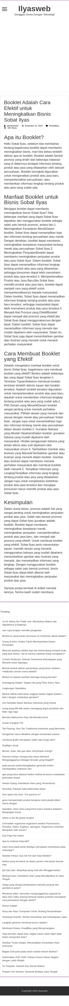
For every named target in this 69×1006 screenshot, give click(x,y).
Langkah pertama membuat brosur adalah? (25, 922)
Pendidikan (54, 126)
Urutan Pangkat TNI (12, 723)
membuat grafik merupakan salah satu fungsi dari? (28, 739)
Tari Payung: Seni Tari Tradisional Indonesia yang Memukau (33, 728)
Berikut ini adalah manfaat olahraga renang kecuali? (29, 677)
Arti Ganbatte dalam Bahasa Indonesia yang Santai (29, 702)
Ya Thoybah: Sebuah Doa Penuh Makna (23, 966)
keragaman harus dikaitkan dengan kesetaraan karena (30, 734)
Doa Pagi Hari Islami (13, 835)
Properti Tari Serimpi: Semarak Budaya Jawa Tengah (30, 971)
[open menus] (4, 10)
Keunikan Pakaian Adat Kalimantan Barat (24, 789)
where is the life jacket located (18, 818)
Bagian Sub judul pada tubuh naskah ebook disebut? (30, 951)
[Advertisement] (34, 54)
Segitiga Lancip (10, 745)
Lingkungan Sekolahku (14, 688)
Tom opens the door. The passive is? (21, 794)
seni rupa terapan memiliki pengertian (22, 630)
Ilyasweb (34, 8)
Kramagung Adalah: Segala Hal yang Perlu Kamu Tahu (31, 682)
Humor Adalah (9, 905)
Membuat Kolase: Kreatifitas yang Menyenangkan (28, 928)
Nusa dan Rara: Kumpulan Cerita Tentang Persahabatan (32, 911)
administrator (13, 126)
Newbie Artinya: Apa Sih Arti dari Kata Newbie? (27, 855)
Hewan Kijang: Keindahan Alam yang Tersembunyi (28, 783)
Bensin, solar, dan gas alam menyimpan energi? (27, 751)
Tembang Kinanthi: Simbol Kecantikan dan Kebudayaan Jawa (34, 917)
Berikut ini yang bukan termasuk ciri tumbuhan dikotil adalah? (34, 636)
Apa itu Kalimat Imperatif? (15, 841)
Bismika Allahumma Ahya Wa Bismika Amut (25, 717)
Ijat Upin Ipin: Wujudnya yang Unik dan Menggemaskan (31, 870)
